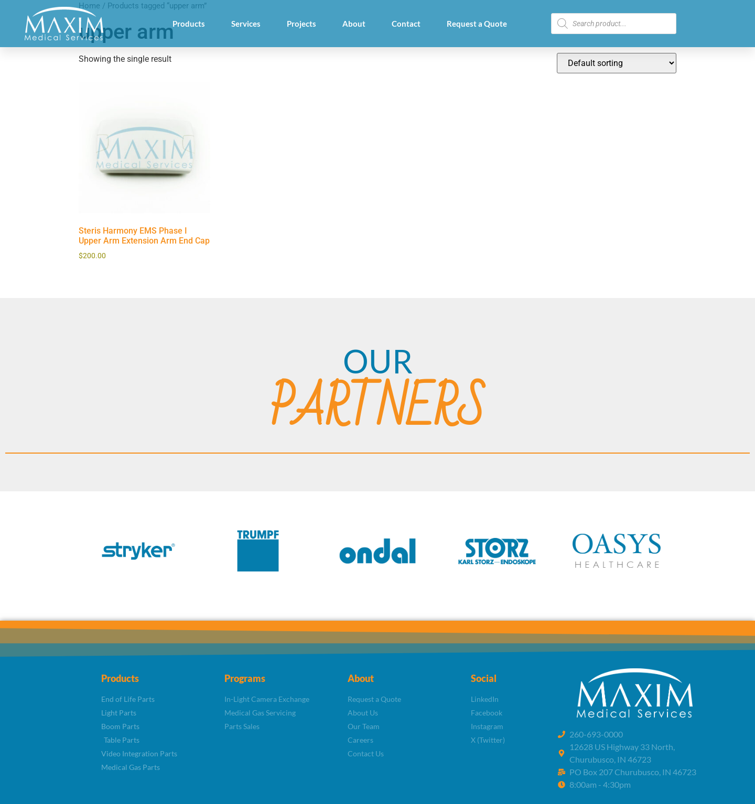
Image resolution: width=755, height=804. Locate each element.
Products (188, 23)
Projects (301, 23)
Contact (406, 23)
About (353, 23)
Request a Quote (477, 23)
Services (246, 23)
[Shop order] (616, 63)
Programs (244, 678)
